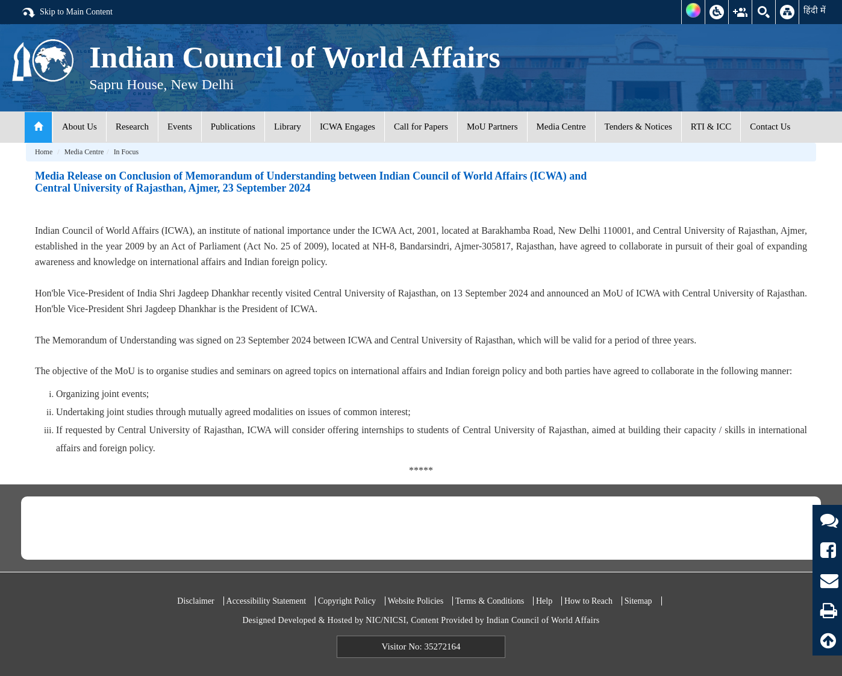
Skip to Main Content (67, 12)
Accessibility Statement (266, 601)
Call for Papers (421, 126)
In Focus (126, 152)
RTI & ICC (711, 126)
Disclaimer (195, 601)
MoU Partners (492, 126)
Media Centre (561, 126)
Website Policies (416, 601)
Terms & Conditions (489, 601)
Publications (233, 126)
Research (132, 126)
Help (544, 601)
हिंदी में (814, 10)
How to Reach (588, 601)
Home (43, 152)
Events (179, 126)
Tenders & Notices (638, 126)
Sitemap (638, 601)
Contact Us (770, 126)
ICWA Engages (347, 126)
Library (287, 126)
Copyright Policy (347, 601)
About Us (79, 126)
